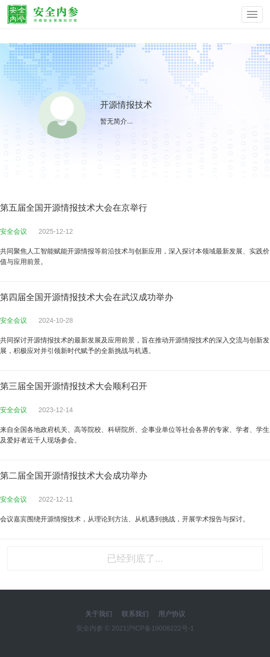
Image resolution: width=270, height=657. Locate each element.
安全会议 (14, 231)
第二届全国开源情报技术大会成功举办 (73, 475)
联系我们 (135, 614)
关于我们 (98, 614)
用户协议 (171, 614)
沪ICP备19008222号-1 (160, 628)
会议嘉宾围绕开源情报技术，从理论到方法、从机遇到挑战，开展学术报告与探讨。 (124, 519)
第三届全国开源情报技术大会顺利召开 (73, 386)
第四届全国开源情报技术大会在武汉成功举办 (86, 297)
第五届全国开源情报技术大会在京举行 (73, 208)
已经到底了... (135, 558)
